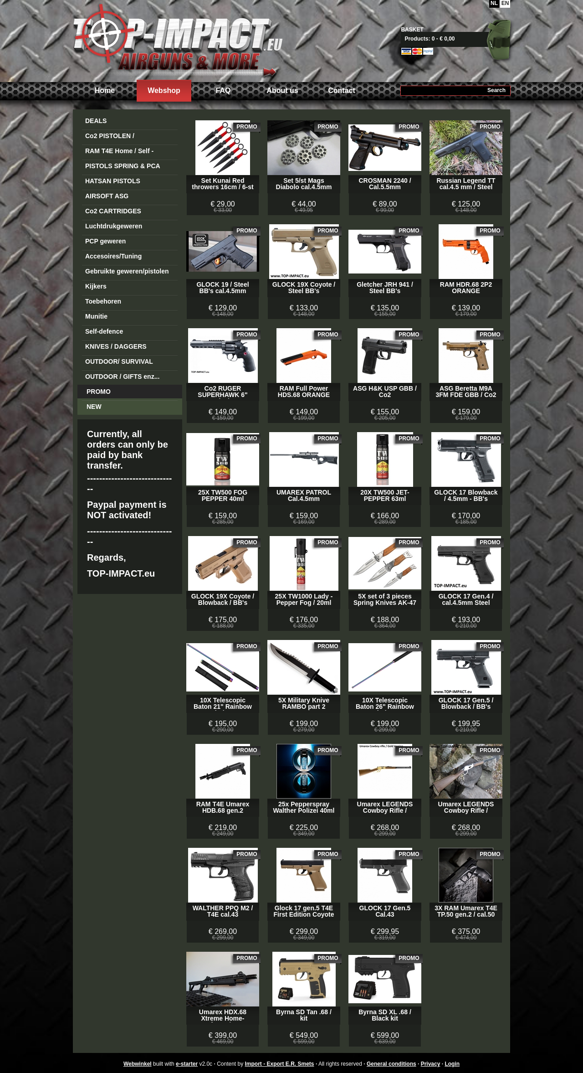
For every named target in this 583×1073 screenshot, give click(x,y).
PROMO (99, 391)
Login (452, 1064)
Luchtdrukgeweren (113, 226)
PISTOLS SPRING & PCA (122, 166)
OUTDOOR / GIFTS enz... (122, 376)
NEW (94, 406)
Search (496, 90)
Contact (341, 90)
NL (494, 3)
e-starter (187, 1064)
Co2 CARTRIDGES (113, 211)
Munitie (96, 316)
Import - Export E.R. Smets (177, 40)
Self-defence (104, 331)
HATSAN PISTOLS (112, 181)
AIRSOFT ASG (106, 196)
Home (105, 90)
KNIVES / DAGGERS (116, 346)
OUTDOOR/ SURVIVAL (119, 361)
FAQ (223, 90)
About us (282, 90)
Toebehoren (103, 301)
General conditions (391, 1064)
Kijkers (96, 286)
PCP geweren (105, 241)
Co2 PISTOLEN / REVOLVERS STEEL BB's (123, 137)
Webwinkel (137, 1064)
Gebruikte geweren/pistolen (127, 271)
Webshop (164, 90)
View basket (459, 39)
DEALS (96, 120)
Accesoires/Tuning (113, 256)
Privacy (430, 1064)
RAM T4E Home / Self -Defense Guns (119, 152)
